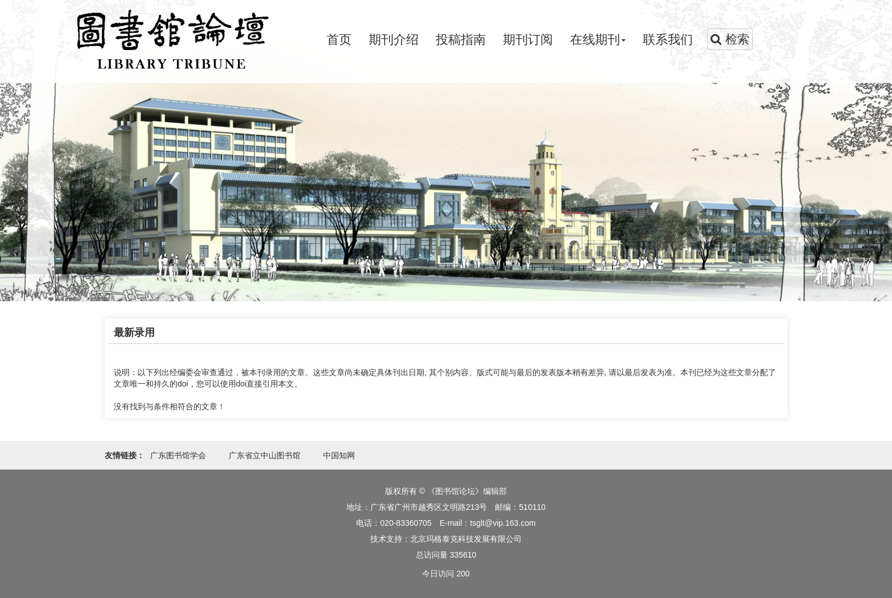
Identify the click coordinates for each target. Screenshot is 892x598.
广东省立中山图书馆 (264, 455)
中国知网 (339, 455)
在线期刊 (598, 39)
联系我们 (668, 39)
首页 (339, 39)
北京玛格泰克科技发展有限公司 (466, 538)
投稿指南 (461, 39)
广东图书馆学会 (178, 455)
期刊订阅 (528, 39)
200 (462, 573)
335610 (463, 554)
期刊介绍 (394, 39)
